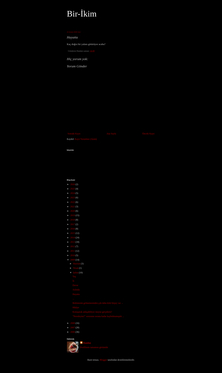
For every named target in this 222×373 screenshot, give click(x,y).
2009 (73, 260)
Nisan (76, 268)
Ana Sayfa (111, 133)
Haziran (77, 263)
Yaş (74, 276)
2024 (73, 193)
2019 (73, 215)
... (73, 298)
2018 (73, 220)
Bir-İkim (82, 13)
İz (73, 281)
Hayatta (76, 294)
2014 (73, 237)
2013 (73, 242)
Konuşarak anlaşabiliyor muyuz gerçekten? (92, 312)
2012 (73, 246)
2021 (73, 206)
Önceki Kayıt (148, 133)
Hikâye (76, 307)
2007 (73, 327)
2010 (73, 255)
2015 (73, 233)
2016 (73, 229)
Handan (87, 343)
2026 (73, 184)
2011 (72, 251)
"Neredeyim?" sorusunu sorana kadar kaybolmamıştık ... (98, 316)
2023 (73, 197)
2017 (73, 224)
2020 (73, 211)
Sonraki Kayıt (74, 133)
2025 (73, 188)
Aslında (76, 289)
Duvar (75, 285)
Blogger (103, 360)
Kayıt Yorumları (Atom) (86, 139)
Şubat (76, 272)
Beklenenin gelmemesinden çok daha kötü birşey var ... (98, 303)
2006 (73, 332)
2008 (73, 323)
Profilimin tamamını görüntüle (94, 347)
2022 (73, 202)
